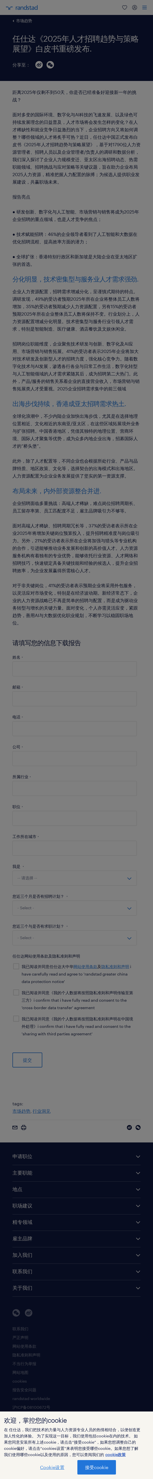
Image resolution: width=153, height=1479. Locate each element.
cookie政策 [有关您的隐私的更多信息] (115, 1454)
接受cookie (96, 1467)
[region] (76, 1445)
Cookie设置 (52, 1467)
